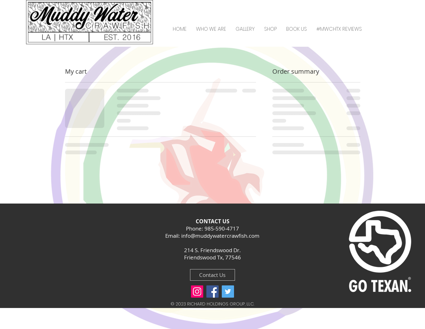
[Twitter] (228, 291)
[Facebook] (212, 291)
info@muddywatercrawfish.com (220, 235)
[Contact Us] (212, 275)
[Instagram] (197, 291)
